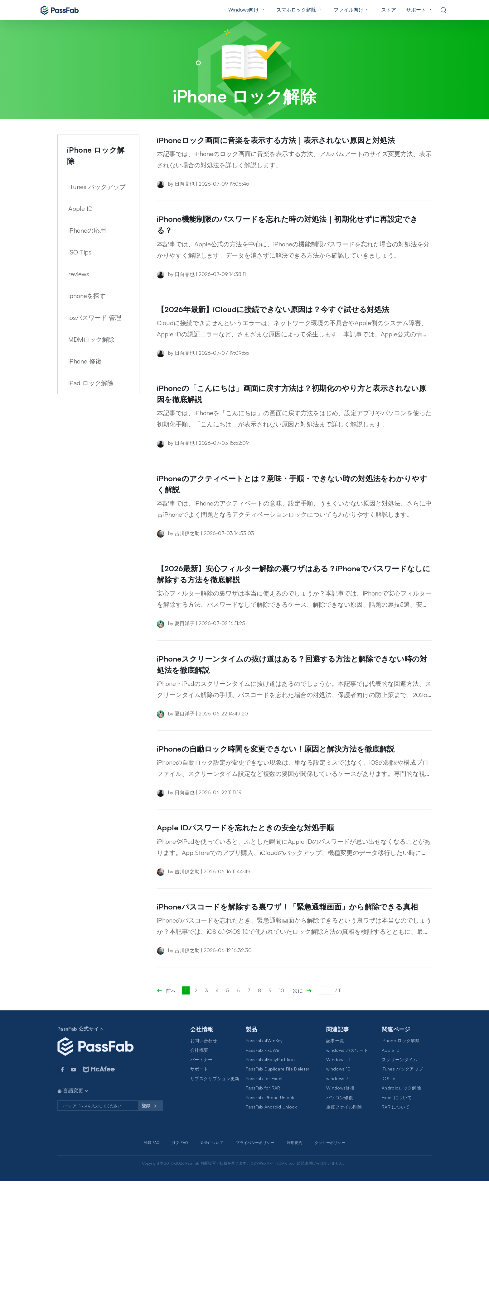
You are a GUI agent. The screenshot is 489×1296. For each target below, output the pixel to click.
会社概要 (199, 1165)
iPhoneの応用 (87, 230)
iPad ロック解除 (91, 383)
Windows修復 (340, 1202)
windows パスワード (347, 1165)
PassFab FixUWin (263, 1165)
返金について (211, 1258)
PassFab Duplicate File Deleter (278, 1184)
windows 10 (338, 1184)
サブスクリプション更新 (215, 1193)
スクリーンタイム (400, 1174)
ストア (388, 10)
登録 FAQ (152, 1258)
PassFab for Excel (264, 1193)
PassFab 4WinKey (264, 1155)
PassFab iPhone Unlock (270, 1212)
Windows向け (243, 10)
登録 (150, 1221)
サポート (416, 10)
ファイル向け (349, 10)
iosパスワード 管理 (94, 317)
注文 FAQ (180, 1258)
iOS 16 (388, 1193)
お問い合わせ (203, 1155)
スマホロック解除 (296, 10)
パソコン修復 (339, 1212)
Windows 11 (338, 1174)
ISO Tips (79, 252)
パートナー (201, 1174)
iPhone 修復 (85, 361)
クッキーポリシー (330, 1258)
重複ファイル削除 (344, 1221)
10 (281, 1105)
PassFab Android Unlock (271, 1221)
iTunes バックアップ (97, 187)
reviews (78, 274)
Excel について (397, 1212)
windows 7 (337, 1193)
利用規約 (294, 1258)
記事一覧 (335, 1155)
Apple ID (80, 208)
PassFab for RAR (263, 1202)
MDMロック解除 (91, 339)
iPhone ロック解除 (401, 1155)
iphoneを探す (87, 296)
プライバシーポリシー (255, 1258)
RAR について (396, 1221)
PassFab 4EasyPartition (270, 1174)
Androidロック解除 (401, 1202)
